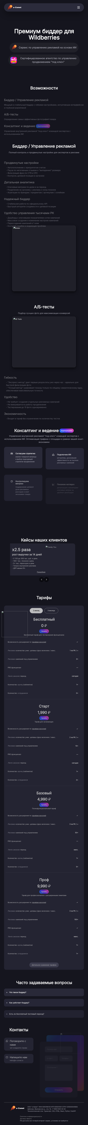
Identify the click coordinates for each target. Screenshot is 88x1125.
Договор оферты (26, 1118)
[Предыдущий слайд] (41, 579)
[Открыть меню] (78, 7)
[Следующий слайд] (46, 579)
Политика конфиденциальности (31, 1116)
